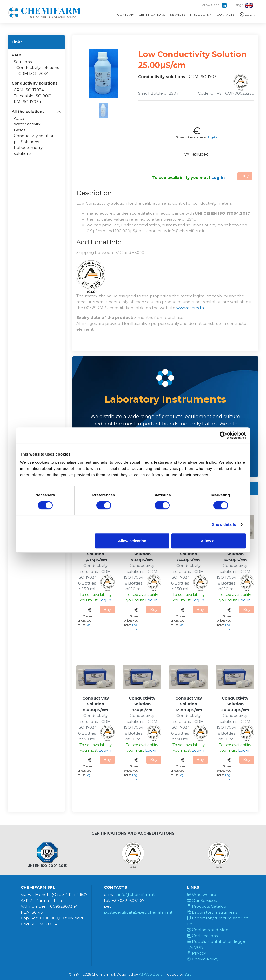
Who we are (201, 894)
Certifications (152, 14)
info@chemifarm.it (136, 894)
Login (247, 14)
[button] (36, 111)
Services (177, 14)
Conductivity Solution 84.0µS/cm (188, 554)
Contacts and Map (207, 929)
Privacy (196, 953)
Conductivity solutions (37, 67)
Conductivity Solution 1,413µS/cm (95, 554)
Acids (19, 118)
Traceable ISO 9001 (33, 95)
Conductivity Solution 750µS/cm (142, 704)
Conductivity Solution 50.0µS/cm (142, 554)
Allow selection (132, 541)
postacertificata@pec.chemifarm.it (138, 912)
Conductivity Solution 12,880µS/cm (188, 704)
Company (125, 14)
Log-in (212, 137)
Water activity (27, 123)
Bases (19, 129)
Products (199, 14)
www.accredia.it (191, 307)
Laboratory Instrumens (212, 912)
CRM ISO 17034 (33, 73)
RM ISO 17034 (27, 101)
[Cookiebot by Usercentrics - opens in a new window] (223, 435)
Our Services (202, 900)
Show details (224, 524)
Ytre (188, 974)
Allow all (209, 541)
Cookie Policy (202, 959)
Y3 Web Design (152, 974)
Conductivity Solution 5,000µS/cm (95, 704)
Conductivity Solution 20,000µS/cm (235, 704)
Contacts (225, 14)
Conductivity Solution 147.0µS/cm (235, 554)
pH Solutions (26, 141)
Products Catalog (206, 906)
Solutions (23, 61)
